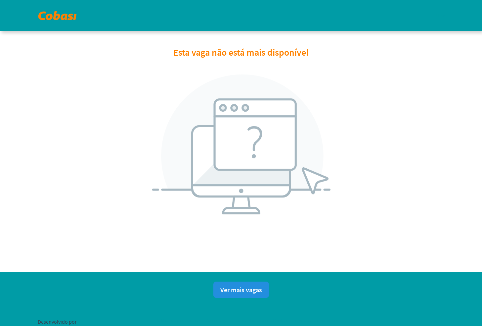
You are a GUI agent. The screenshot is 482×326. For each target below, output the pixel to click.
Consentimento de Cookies (261, 320)
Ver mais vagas (241, 290)
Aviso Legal (217, 320)
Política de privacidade (177, 320)
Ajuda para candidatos (317, 320)
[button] (439, 15)
